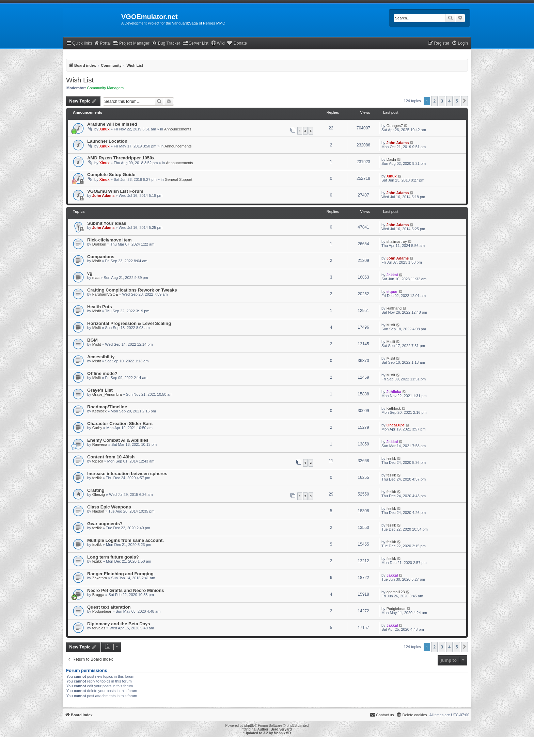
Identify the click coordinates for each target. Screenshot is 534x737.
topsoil (97, 461)
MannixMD (282, 733)
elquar (392, 291)
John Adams (398, 143)
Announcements (177, 129)
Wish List (80, 80)
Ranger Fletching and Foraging (120, 573)
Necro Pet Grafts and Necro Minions (125, 590)
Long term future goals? (113, 557)
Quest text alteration (109, 607)
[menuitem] (460, 43)
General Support (178, 179)
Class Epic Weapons (109, 506)
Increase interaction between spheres (127, 473)
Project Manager (131, 43)
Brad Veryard (281, 729)
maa (95, 278)
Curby (97, 428)
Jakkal (392, 275)
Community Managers (105, 88)
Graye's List (100, 390)
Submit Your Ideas (106, 223)
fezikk (391, 458)
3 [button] (442, 101)
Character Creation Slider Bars (120, 423)
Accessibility (101, 356)
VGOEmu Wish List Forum (115, 191)
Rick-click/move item (109, 239)
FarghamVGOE (105, 294)
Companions (100, 256)
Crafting (96, 490)
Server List (195, 43)
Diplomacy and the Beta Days (118, 623)
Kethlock (99, 411)
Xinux (104, 129)
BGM (92, 340)
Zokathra (99, 578)
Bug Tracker (166, 43)
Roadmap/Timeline (107, 406)
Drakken (99, 244)
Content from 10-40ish (111, 456)
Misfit (96, 261)
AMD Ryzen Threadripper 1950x (121, 157)
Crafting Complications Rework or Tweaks (132, 290)
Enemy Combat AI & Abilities (117, 440)
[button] (464, 101)
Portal (102, 43)
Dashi (391, 159)
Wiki (218, 43)
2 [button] (434, 101)
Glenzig (98, 494)
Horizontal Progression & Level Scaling (129, 323)
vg (89, 273)
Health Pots (99, 306)
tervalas (99, 628)
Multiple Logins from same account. (125, 540)
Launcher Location (107, 141)
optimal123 (396, 592)
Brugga (98, 595)
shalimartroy (397, 241)
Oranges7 (395, 126)
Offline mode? (102, 373)
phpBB (249, 725)
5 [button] (457, 101)
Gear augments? (105, 523)
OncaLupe (396, 425)
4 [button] (449, 101)
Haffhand (394, 308)
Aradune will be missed (112, 124)
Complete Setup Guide (111, 174)
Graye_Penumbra (107, 394)
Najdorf (98, 511)
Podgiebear (101, 611)
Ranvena (99, 444)
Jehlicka (394, 392)
